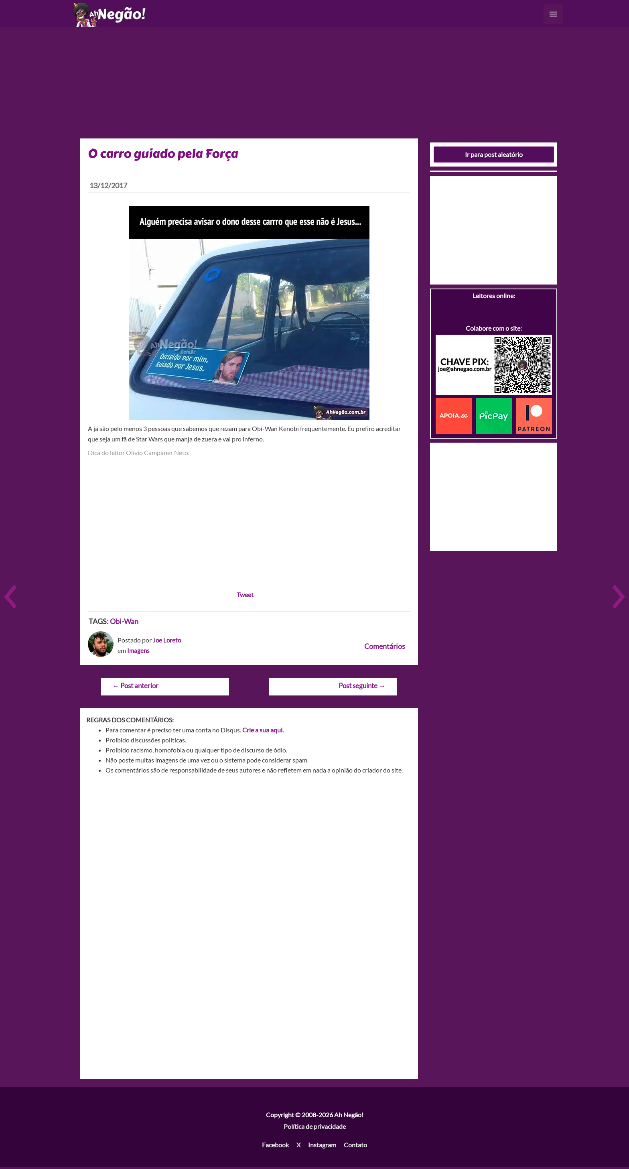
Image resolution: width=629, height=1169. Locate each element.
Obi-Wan (124, 623)
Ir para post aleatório (494, 156)
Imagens (138, 652)
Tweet (245, 596)
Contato (355, 1147)
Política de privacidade (315, 1128)
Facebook (275, 1147)
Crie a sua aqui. (263, 732)
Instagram (322, 1147)
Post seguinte (362, 687)
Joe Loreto (167, 642)
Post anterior (135, 687)
